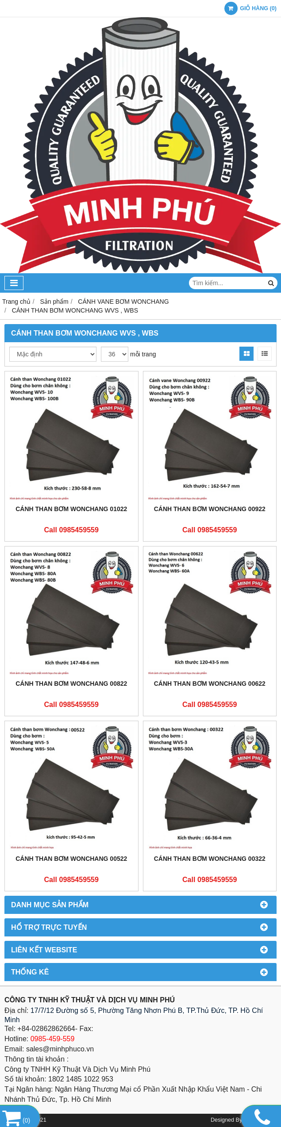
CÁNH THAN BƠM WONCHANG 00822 (71, 683)
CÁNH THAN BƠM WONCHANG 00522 (71, 858)
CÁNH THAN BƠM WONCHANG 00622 (210, 683)
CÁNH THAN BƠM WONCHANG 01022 (71, 508)
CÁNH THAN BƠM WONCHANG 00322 (210, 858)
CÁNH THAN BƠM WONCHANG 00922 (210, 508)
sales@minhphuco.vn (60, 1049)
